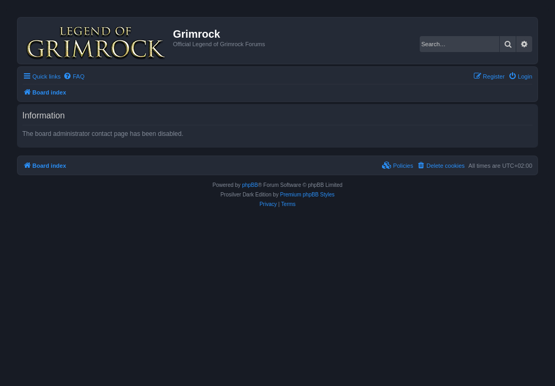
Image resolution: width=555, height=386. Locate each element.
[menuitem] (73, 76)
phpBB (250, 185)
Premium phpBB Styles (307, 195)
